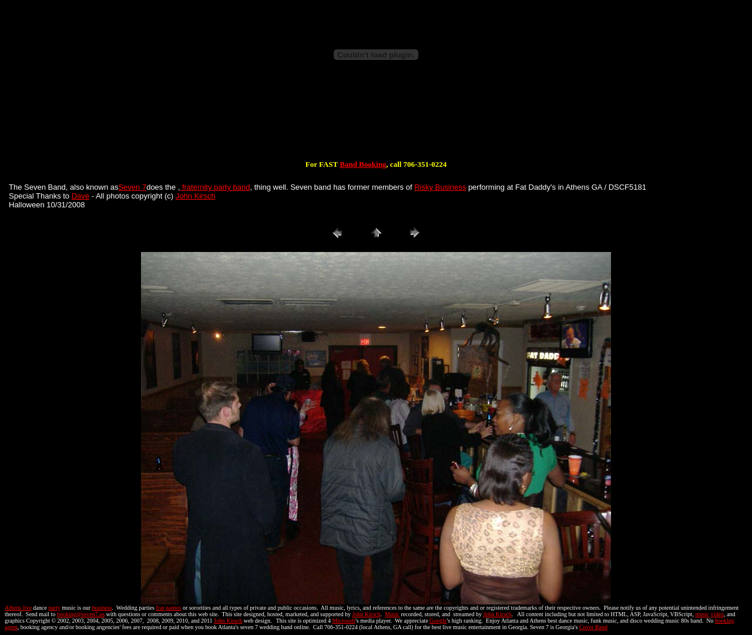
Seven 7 (132, 187)
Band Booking (363, 164)
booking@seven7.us (81, 614)
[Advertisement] (376, 122)
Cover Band (593, 627)
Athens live (18, 607)
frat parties (168, 607)
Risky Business (440, 187)
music (702, 614)
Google (437, 620)
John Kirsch (196, 195)
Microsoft (344, 620)
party (54, 607)
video (717, 614)
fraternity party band (215, 187)
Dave (80, 195)
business (102, 607)
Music (392, 614)
